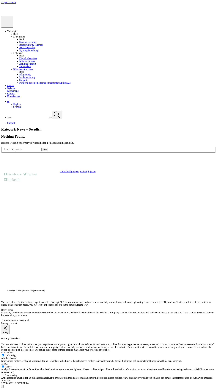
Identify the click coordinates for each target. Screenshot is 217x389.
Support (23, 80)
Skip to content (8, 2)
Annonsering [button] (7, 372)
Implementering (27, 77)
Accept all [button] (24, 320)
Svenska (17, 107)
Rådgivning (25, 74)
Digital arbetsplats (28, 58)
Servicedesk (25, 66)
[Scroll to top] (2, 386)
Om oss (10, 93)
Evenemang (13, 91)
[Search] (57, 115)
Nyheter (11, 88)
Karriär (10, 85)
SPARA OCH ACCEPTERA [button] (15, 383)
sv (8, 101)
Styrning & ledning (28, 50)
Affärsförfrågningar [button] (69, 171)
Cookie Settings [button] (10, 320)
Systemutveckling (28, 42)
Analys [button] (4, 363)
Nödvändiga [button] (7, 352)
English (17, 104)
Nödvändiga (11, 355)
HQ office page (67, 191)
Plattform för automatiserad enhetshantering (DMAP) (45, 82)
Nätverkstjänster (27, 61)
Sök (50, 117)
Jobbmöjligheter (88, 171)
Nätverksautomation (23, 69)
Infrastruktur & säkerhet (31, 45)
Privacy (48, 290)
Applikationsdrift (27, 63)
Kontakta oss (13, 96)
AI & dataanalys (27, 47)
